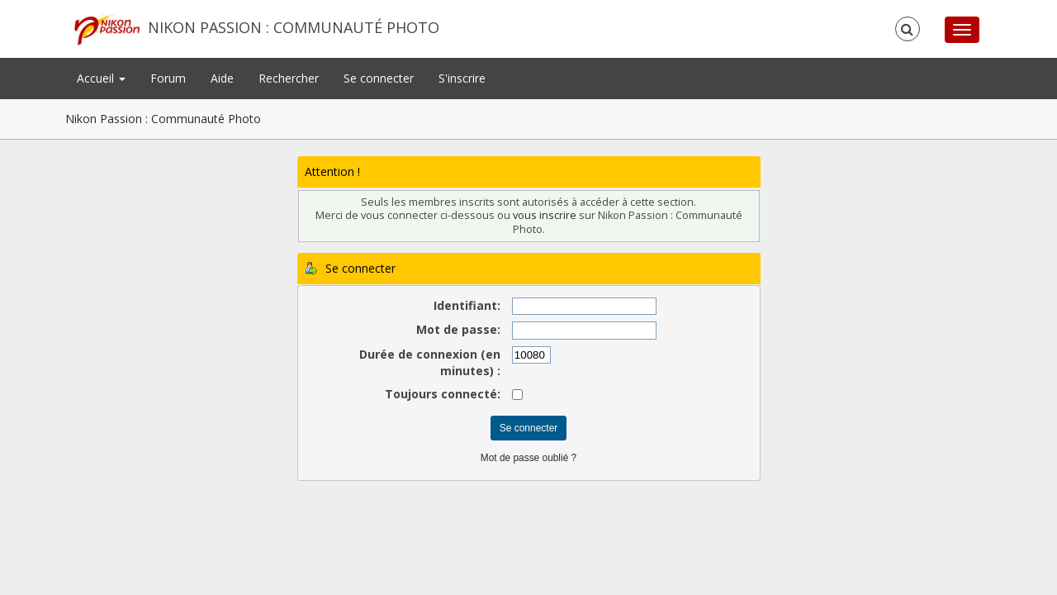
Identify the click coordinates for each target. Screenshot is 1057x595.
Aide (222, 78)
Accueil (101, 78)
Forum (168, 78)
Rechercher (288, 78)
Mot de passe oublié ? (528, 458)
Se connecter (379, 78)
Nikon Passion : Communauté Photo (293, 27)
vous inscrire (544, 215)
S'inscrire (462, 78)
